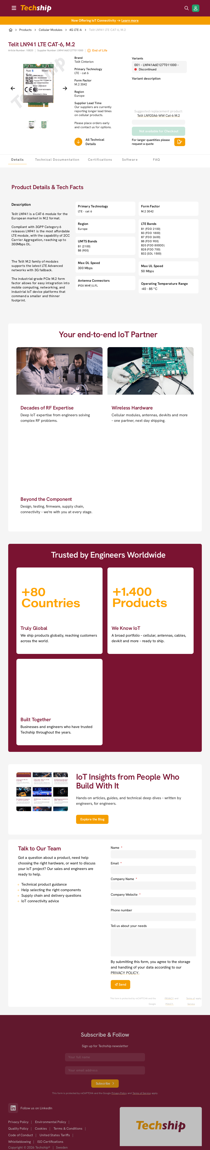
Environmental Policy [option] (50, 1122)
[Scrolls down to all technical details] (78, 142)
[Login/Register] (195, 8)
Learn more (130, 20)
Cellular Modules (50, 30)
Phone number (121, 910)
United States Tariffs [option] (55, 1135)
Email (116, 863)
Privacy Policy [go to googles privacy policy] (119, 1093)
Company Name (124, 879)
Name (116, 847)
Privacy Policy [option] (18, 1122)
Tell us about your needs (129, 926)
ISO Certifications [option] (50, 1142)
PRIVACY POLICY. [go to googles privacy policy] (169, 1001)
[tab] (17, 159)
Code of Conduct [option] (20, 1135)
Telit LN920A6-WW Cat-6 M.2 (158, 115)
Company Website (125, 894)
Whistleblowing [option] (19, 1142)
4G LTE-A (75, 30)
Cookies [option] (41, 1128)
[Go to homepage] (160, 1126)
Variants (137, 58)
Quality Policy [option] (18, 1128)
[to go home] (36, 8)
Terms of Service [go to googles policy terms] (190, 1001)
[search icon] (186, 8)
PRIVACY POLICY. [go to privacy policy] (125, 972)
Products (25, 30)
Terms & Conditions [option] (68, 1128)
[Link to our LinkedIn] (14, 1108)
